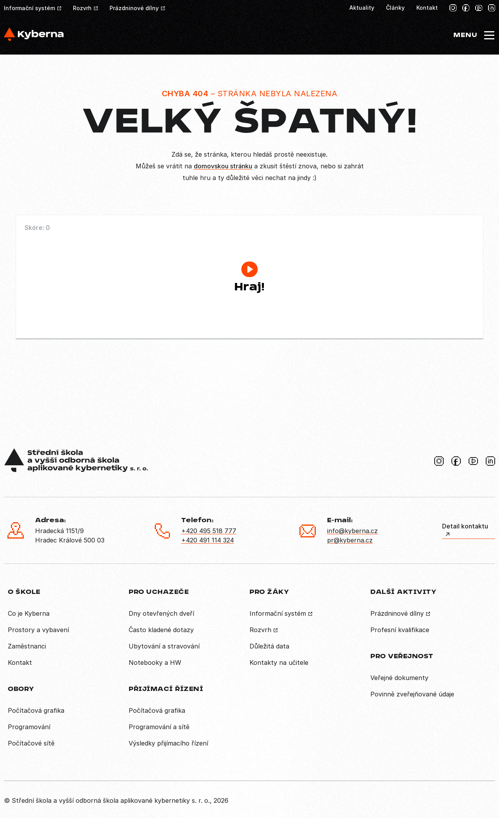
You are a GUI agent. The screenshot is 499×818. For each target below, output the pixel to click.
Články (395, 7)
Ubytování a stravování (164, 646)
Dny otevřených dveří (161, 613)
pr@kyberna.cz (350, 540)
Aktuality (361, 7)
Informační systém (29, 8)
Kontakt (427, 7)
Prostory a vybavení (38, 630)
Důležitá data (269, 646)
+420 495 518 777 (208, 531)
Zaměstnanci (27, 646)
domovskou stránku (223, 166)
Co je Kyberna (29, 613)
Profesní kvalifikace (399, 630)
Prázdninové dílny (134, 8)
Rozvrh (82, 8)
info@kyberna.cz (352, 531)
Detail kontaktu (465, 526)
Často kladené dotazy (161, 630)
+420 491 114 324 (207, 540)
